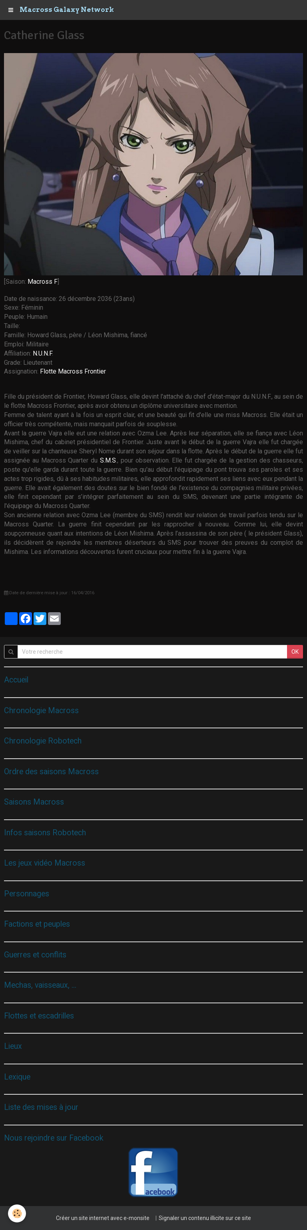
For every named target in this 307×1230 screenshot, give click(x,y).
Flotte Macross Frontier (73, 371)
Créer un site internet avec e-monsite (103, 1218)
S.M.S (108, 460)
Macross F (43, 281)
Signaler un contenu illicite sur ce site (205, 1218)
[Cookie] (17, 1213)
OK (295, 652)
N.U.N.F (42, 353)
